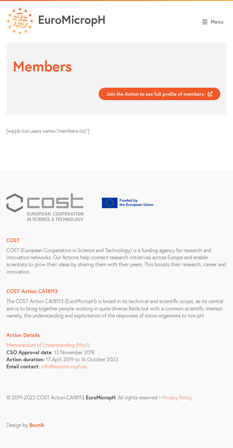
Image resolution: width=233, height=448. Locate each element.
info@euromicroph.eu (64, 366)
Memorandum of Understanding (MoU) (48, 344)
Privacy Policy (177, 397)
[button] (213, 21)
